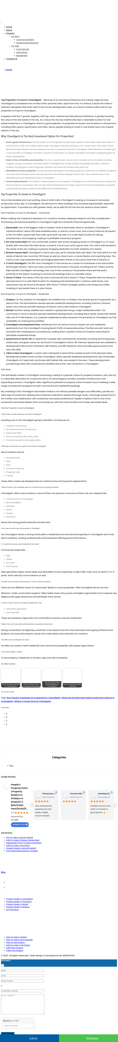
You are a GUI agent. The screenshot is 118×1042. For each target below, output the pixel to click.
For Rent (15, 36)
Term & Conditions (61, 882)
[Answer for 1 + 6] (18, 1029)
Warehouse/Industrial (27, 42)
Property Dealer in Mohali (17, 904)
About (9, 30)
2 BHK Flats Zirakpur (14, 948)
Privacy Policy (62, 887)
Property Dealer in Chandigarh (19, 899)
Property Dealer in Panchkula (19, 901)
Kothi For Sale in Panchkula (18, 845)
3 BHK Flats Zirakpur (14, 950)
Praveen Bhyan (77, 793)
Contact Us (11, 58)
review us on (20, 824)
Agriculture (21, 52)
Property (10, 33)
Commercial (22, 49)
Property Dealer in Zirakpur (17, 907)
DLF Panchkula (12, 909)
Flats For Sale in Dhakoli (16, 937)
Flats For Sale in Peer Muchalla (19, 940)
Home (9, 26)
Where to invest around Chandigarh (32, 701)
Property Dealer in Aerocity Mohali (21, 848)
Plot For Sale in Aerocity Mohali (19, 837)
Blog (11, 765)
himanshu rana (49, 793)
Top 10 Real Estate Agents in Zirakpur (22, 851)
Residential (21, 55)
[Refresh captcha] (31, 1032)
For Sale (15, 46)
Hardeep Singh (105, 793)
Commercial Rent (25, 39)
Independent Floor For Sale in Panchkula (23, 843)
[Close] (2, 965)
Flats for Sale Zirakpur (15, 942)
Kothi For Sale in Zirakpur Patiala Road (22, 840)
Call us (29, 1038)
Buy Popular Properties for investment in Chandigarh (34, 697)
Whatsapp (88, 1038)
